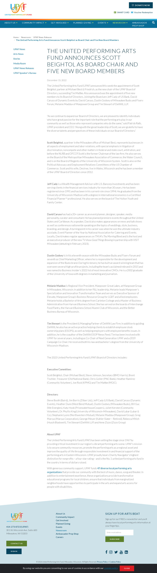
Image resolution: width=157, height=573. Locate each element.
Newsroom (119, 23)
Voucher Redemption (142, 12)
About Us (9, 23)
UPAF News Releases (42, 37)
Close (127, 569)
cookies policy (111, 568)
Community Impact (33, 23)
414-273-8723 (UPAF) (17, 526)
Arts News (18, 54)
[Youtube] (121, 552)
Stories (16, 58)
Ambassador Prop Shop (139, 24)
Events (102, 23)
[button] (153, 22)
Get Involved (59, 23)
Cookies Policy (115, 562)
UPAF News (19, 49)
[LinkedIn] (126, 552)
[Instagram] (111, 552)
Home (16, 37)
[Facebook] (106, 552)
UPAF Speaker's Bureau (24, 73)
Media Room (19, 63)
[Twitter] (116, 552)
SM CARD (121, 12)
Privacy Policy (102, 562)
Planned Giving (82, 23)
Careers (59, 537)
